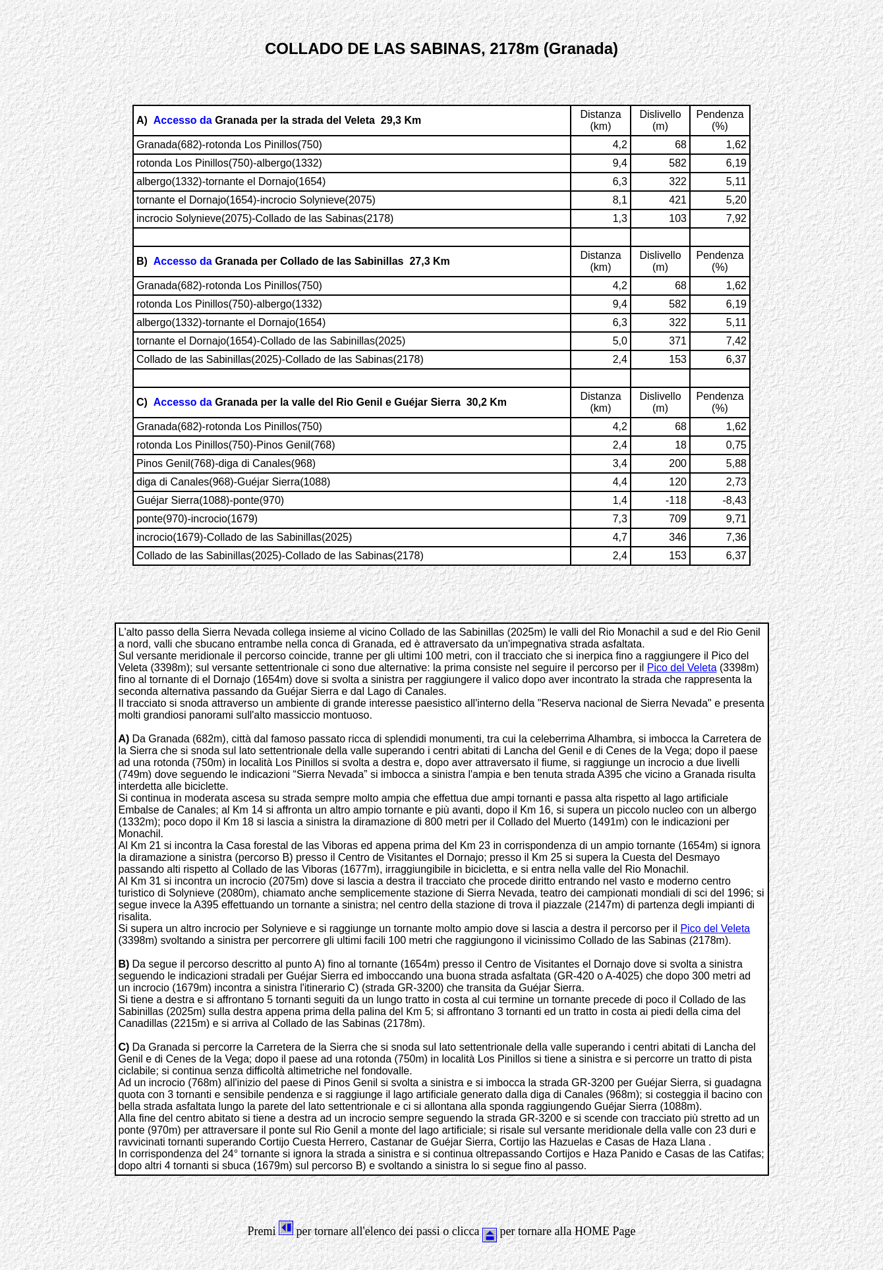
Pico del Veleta (682, 667)
